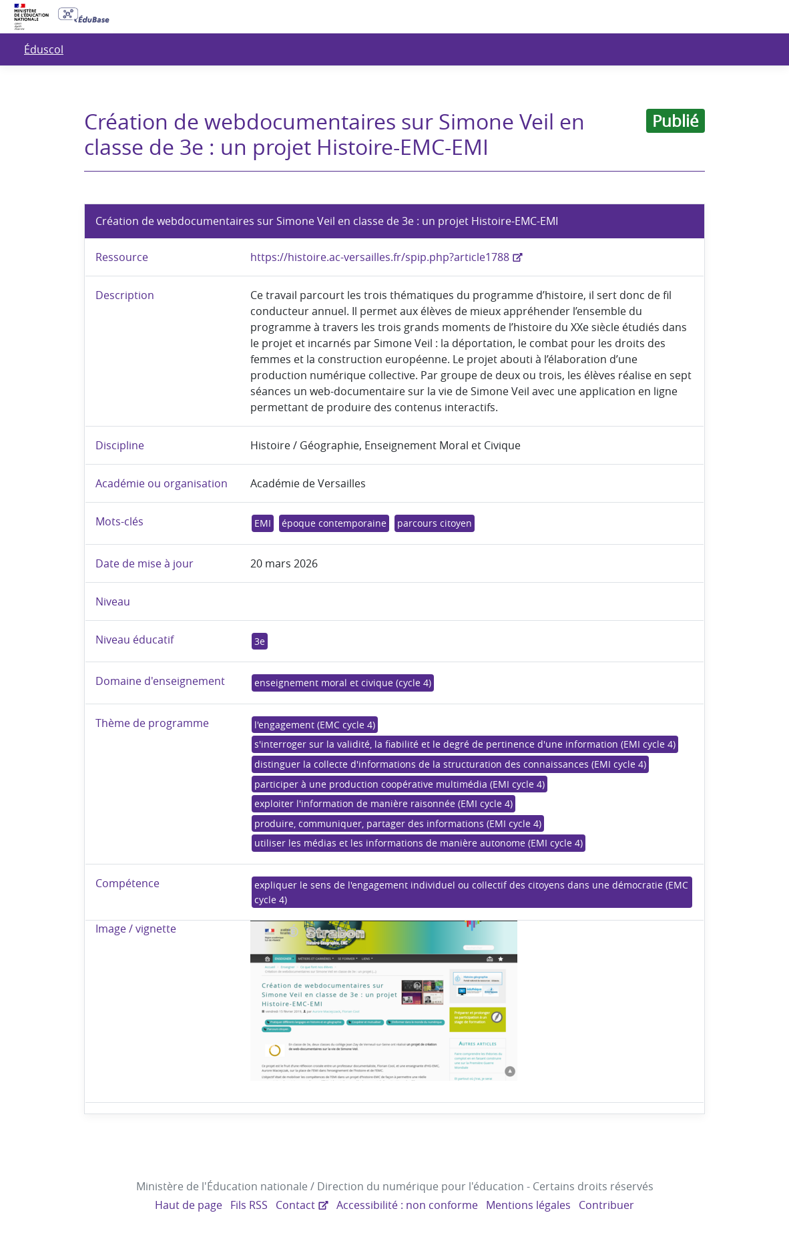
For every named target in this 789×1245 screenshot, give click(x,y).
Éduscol (43, 49)
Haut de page (191, 1205)
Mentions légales (527, 1205)
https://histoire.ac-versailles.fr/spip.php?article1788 (377, 257)
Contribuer (604, 1205)
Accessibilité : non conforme (407, 1205)
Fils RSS (251, 1205)
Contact (297, 1205)
